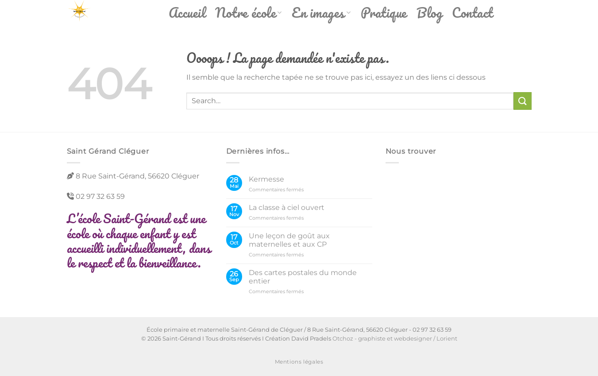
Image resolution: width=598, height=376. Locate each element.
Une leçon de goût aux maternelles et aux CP (289, 240)
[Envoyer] (522, 100)
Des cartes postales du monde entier (303, 276)
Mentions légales (299, 361)
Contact (472, 12)
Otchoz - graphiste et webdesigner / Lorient (394, 338)
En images (321, 12)
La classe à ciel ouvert (286, 207)
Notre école (248, 12)
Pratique (384, 12)
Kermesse (266, 179)
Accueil (187, 12)
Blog (429, 12)
